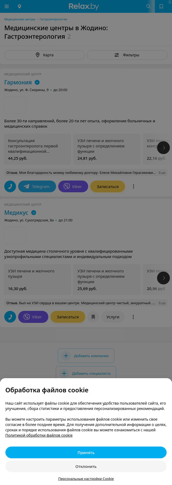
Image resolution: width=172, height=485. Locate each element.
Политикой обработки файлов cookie (39, 435)
